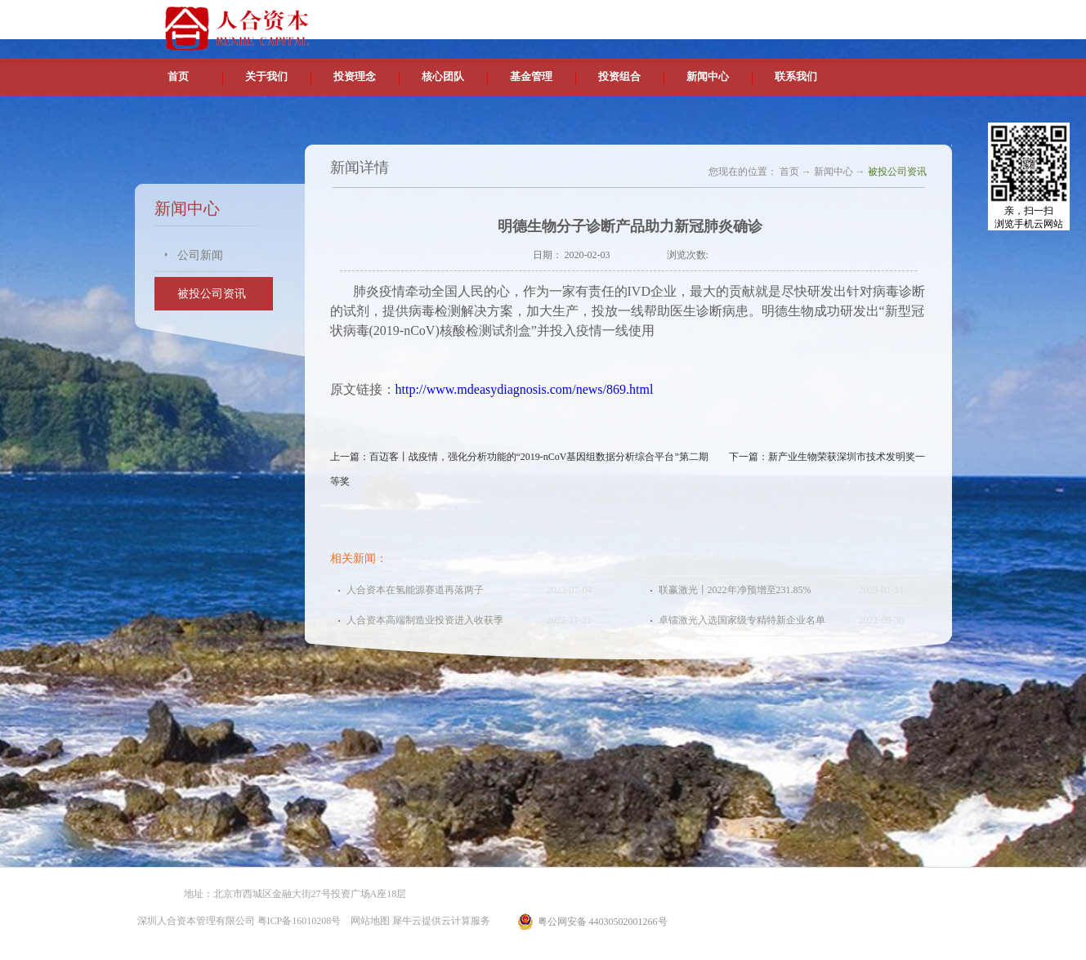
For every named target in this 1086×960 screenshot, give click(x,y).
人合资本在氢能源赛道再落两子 (415, 590)
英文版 (833, 16)
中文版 (796, 16)
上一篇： (519, 456)
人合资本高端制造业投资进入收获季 (424, 620)
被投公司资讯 (897, 171)
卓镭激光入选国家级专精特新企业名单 (742, 620)
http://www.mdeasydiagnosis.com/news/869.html (525, 389)
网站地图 (368, 921)
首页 (178, 76)
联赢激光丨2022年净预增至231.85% (735, 590)
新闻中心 (833, 171)
